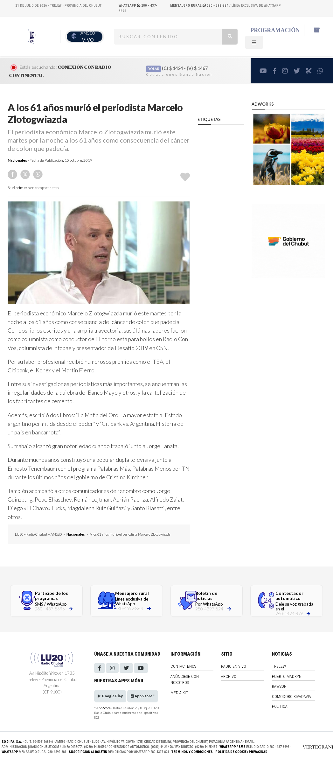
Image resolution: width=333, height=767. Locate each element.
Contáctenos (183, 666)
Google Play (110, 696)
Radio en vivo (233, 666)
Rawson (279, 686)
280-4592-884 (199, 6)
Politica (280, 706)
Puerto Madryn (287, 676)
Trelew (279, 666)
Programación (275, 30)
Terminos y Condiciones (192, 752)
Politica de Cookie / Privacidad (241, 752)
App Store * (143, 696)
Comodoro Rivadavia (291, 696)
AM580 (87, 36)
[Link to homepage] (314, 747)
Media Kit (179, 692)
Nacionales (17, 160)
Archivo (228, 676)
